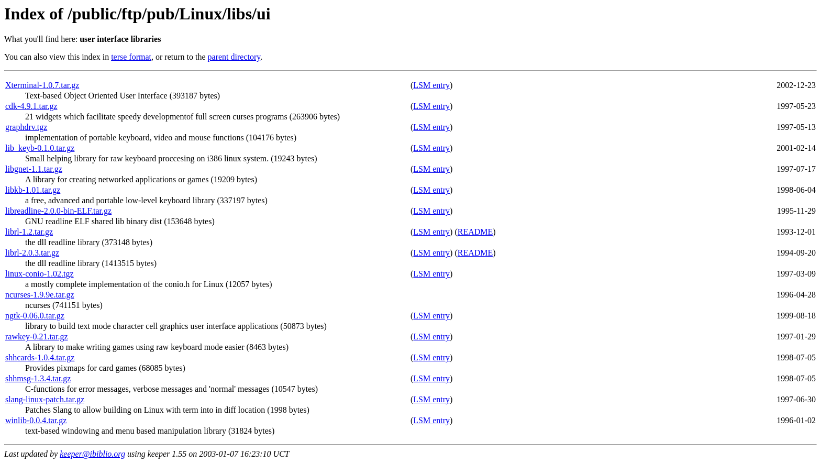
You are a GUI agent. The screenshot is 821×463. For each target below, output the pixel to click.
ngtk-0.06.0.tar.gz (34, 315)
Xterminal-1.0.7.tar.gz (42, 85)
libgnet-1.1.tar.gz (33, 168)
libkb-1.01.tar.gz (32, 189)
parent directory (234, 56)
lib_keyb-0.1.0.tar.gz (39, 148)
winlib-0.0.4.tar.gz (35, 420)
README (475, 231)
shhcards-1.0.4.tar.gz (39, 357)
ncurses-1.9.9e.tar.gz (39, 294)
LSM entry (431, 85)
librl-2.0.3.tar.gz (32, 252)
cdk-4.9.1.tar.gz (31, 106)
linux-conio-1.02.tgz (39, 273)
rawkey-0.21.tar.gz (36, 336)
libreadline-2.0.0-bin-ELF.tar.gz (58, 210)
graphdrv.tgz (26, 127)
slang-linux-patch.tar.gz (44, 399)
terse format (131, 56)
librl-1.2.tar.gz (29, 231)
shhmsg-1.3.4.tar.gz (38, 378)
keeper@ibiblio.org (92, 453)
